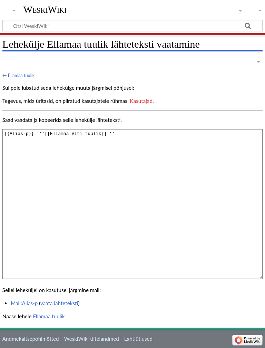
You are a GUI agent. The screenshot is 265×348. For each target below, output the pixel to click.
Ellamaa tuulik (21, 75)
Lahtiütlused (138, 339)
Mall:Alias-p (24, 303)
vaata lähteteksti (59, 303)
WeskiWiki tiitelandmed (91, 339)
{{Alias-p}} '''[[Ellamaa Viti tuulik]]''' (132, 204)
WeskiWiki (45, 9)
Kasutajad (141, 101)
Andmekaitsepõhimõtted (30, 339)
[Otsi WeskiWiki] (132, 25)
